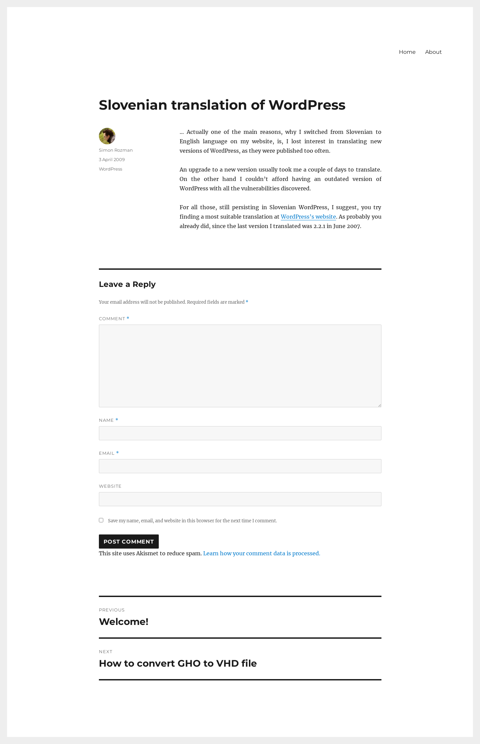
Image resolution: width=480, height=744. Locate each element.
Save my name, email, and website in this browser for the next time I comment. (192, 521)
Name (108, 420)
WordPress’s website (308, 216)
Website (110, 486)
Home (407, 52)
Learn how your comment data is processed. (261, 553)
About (433, 52)
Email (109, 453)
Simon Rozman (116, 150)
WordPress (110, 169)
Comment (114, 319)
